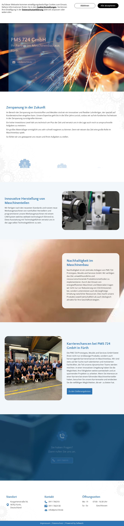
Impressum (45, 523)
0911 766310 (54, 501)
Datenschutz (57, 523)
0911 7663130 (55, 506)
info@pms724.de (56, 510)
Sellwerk (79, 523)
